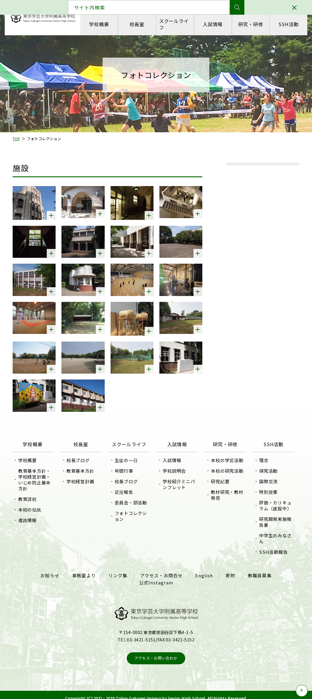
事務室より (85, 570)
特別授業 (266, 487)
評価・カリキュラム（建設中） (273, 501)
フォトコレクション (132, 512)
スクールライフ (174, 24)
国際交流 (266, 477)
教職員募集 (258, 570)
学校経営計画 (82, 477)
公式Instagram (156, 576)
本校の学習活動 (226, 456)
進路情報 (30, 516)
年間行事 (125, 466)
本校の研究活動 (226, 466)
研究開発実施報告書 (273, 517)
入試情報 (212, 24)
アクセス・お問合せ (161, 570)
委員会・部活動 (132, 498)
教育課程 (30, 494)
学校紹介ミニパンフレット (179, 480)
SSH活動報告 (271, 547)
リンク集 (118, 570)
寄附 (229, 570)
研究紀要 (219, 477)
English (203, 570)
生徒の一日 (127, 456)
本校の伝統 (33, 505)
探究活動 (266, 466)
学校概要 (99, 24)
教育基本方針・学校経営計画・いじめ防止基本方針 (37, 475)
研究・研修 (250, 24)
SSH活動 (288, 24)
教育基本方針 (82, 466)
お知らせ (51, 570)
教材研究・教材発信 (226, 490)
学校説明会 (174, 466)
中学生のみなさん (273, 534)
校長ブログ (80, 456)
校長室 (137, 24)
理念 (261, 456)
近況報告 (125, 487)
